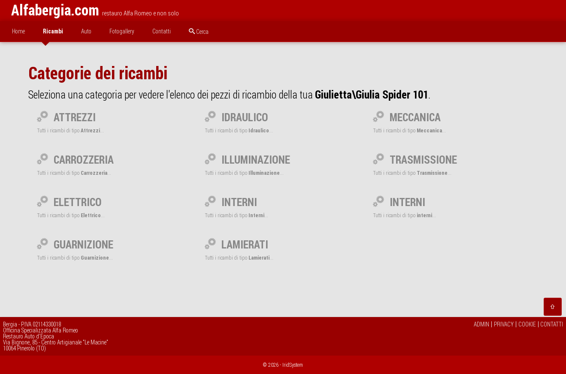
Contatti (161, 31)
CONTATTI (551, 324)
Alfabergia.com (55, 10)
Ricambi (53, 31)
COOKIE (527, 324)
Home (18, 31)
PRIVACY (504, 324)
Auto (86, 31)
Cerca (199, 32)
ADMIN (481, 324)
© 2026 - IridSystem (283, 364)
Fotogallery (121, 31)
